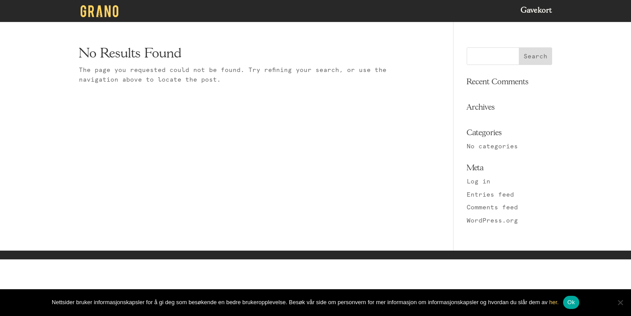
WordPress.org (492, 220)
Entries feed (490, 194)
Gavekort (536, 11)
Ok (571, 302)
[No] (620, 302)
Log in (478, 181)
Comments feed (492, 207)
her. (554, 302)
